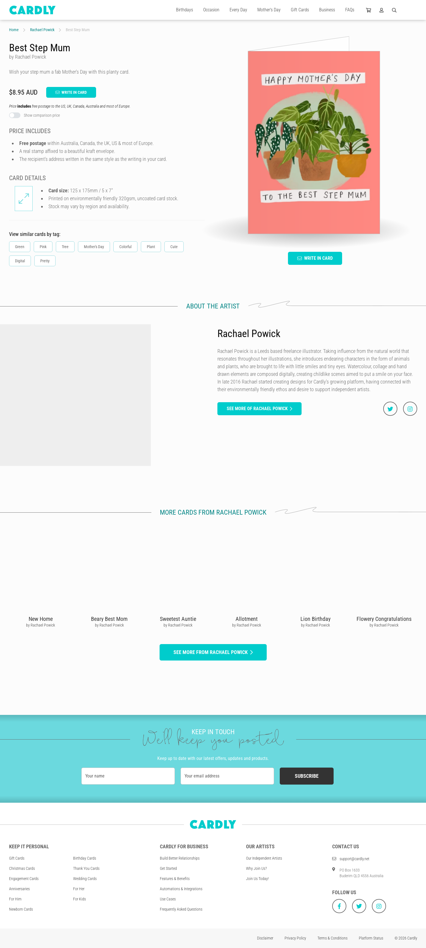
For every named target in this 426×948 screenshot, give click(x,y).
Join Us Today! (257, 878)
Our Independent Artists (264, 858)
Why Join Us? (256, 868)
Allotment (247, 618)
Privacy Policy (295, 938)
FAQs (349, 9)
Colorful (125, 246)
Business (327, 9)
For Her (78, 889)
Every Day (238, 9)
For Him (15, 899)
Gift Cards (300, 9)
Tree (65, 246)
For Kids (79, 899)
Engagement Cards (24, 878)
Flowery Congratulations (383, 618)
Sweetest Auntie (178, 618)
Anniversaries (19, 889)
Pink (43, 246)
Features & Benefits (175, 878)
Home (14, 29)
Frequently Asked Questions (181, 909)
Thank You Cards (86, 868)
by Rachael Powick (40, 625)
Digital (20, 261)
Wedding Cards (85, 878)
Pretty (45, 261)
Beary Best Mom (109, 618)
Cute (174, 246)
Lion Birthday (315, 618)
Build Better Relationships (180, 858)
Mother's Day (269, 9)
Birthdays (184, 9)
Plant (151, 246)
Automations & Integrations (181, 889)
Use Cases (168, 899)
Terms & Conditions (332, 938)
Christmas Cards (22, 868)
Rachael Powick (42, 29)
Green (19, 246)
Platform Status (371, 938)
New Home (40, 618)
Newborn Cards (21, 909)
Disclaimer (265, 938)
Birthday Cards (84, 858)
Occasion (211, 9)
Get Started (168, 868)
